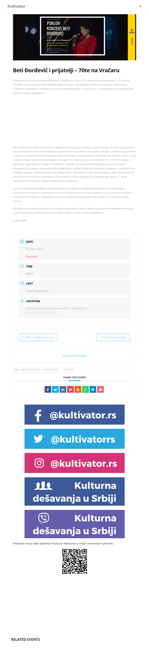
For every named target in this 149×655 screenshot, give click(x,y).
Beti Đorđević (30, 369)
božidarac (52, 369)
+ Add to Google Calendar (40, 337)
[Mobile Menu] (141, 6)
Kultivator (17, 6)
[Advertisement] (74, 122)
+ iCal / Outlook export (111, 337)
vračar (68, 369)
